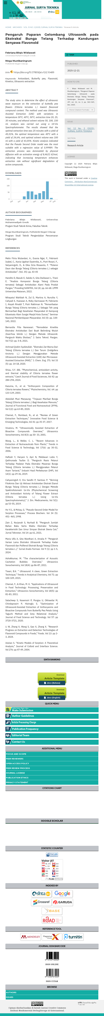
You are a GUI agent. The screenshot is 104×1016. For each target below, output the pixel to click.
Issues (9, 997)
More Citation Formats (79, 110)
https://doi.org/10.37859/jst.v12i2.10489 (34, 72)
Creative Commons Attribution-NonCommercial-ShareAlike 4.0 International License (81, 181)
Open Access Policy (17, 763)
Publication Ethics (17, 777)
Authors (11, 992)
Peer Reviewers (14, 759)
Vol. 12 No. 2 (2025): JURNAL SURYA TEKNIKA (43, 27)
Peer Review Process (18, 768)
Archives (17, 27)
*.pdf (71, 55)
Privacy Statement (17, 782)
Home (8, 27)
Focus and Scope (16, 754)
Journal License (15, 773)
